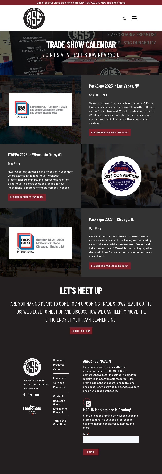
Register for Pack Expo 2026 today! (109, 265)
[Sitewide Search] (124, 18)
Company (59, 359)
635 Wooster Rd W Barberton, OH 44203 (35, 382)
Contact (58, 396)
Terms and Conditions (59, 422)
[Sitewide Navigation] (134, 18)
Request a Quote (59, 402)
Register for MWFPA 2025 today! (27, 197)
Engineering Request (60, 410)
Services (58, 382)
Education (59, 387)
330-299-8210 (31, 388)
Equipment (59, 377)
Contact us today (81, 330)
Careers (58, 369)
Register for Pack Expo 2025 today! (109, 132)
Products (58, 364)
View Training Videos (112, 2)
